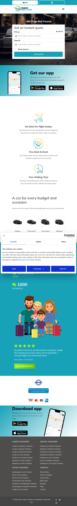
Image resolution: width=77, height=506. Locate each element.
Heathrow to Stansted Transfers (51, 452)
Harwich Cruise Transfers (20, 478)
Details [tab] (38, 242)
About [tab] (63, 242)
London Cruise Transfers (20, 489)
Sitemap (43, 484)
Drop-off (17, 40)
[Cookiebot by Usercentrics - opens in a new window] (66, 235)
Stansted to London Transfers (22, 463)
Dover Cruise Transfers (19, 475)
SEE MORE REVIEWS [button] (24, 366)
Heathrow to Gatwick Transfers (50, 446)
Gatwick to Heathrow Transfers (50, 449)
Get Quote (38, 54)
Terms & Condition (46, 475)
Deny (14, 269)
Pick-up (17, 32)
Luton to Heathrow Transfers (49, 461)
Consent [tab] (13, 242)
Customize (38, 269)
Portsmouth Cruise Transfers (21, 481)
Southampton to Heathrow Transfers (24, 486)
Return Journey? (23, 49)
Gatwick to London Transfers (21, 461)
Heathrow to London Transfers (22, 458)
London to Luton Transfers (21, 455)
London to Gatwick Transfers (21, 449)
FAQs (42, 486)
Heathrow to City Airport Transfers (51, 463)
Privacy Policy (44, 478)
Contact (42, 489)
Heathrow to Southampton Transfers (24, 484)
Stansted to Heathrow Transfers (51, 455)
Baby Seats (44, 481)
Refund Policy (44, 472)
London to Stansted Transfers (22, 452)
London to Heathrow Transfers (22, 446)
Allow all (63, 269)
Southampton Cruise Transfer (22, 472)
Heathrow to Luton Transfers (49, 458)
